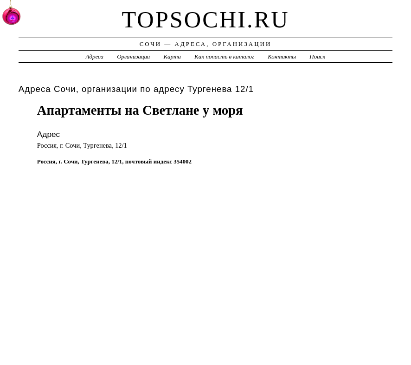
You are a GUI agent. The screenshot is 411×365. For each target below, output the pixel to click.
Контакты (282, 56)
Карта (172, 56)
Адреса (94, 56)
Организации (133, 56)
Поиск (317, 56)
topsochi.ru (205, 20)
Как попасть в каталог (224, 56)
